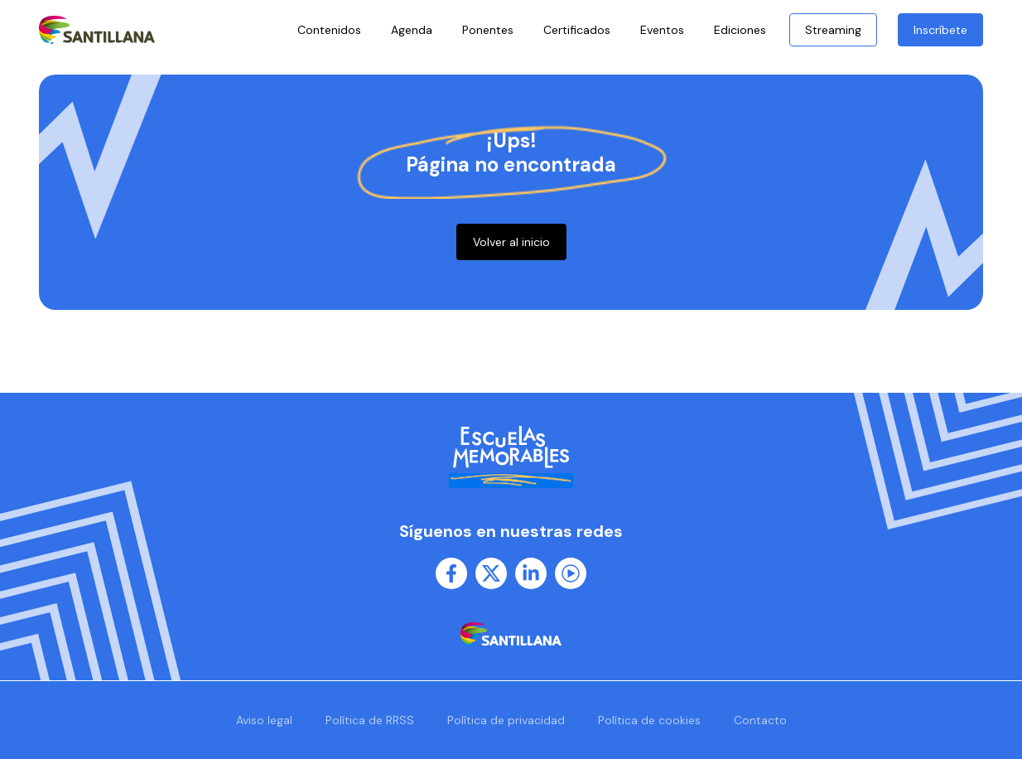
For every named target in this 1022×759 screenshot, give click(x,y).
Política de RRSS (369, 720)
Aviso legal (264, 720)
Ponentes (487, 29)
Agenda (411, 29)
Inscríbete (940, 29)
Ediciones (744, 30)
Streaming (833, 29)
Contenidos (329, 29)
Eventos (662, 29)
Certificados (576, 29)
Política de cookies (649, 720)
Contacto (760, 720)
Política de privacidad (506, 720)
